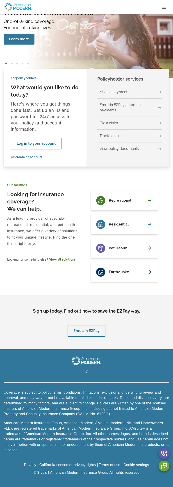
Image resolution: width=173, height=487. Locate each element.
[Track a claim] (129, 136)
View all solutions (62, 259)
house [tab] (22, 63)
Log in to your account (36, 143)
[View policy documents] (129, 148)
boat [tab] (17, 63)
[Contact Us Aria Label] (164, 453)
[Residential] (124, 224)
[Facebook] (86, 372)
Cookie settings (136, 465)
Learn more (19, 39)
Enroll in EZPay (86, 331)
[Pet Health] (124, 248)
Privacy (30, 465)
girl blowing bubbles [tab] (6, 63)
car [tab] (28, 63)
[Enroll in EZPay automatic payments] (129, 108)
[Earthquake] (124, 272)
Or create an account (27, 157)
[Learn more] (19, 39)
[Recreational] (124, 200)
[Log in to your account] (36, 143)
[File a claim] (129, 123)
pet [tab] (12, 63)
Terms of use (109, 465)
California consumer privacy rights (67, 465)
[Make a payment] (129, 92)
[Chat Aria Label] (164, 466)
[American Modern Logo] (86, 364)
